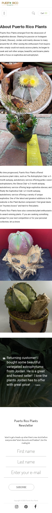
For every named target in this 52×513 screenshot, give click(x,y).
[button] (44, 13)
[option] (26, 372)
